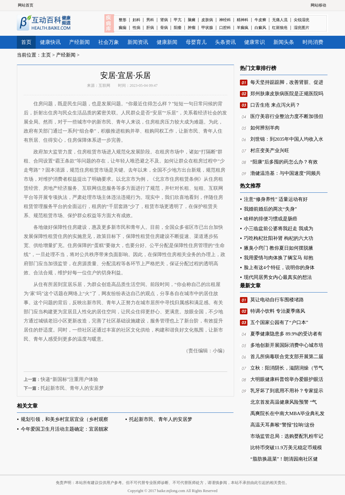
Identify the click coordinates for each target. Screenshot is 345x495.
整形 (122, 20)
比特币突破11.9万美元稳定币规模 (286, 447)
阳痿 (178, 27)
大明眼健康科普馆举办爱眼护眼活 (286, 379)
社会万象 (108, 42)
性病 (136, 27)
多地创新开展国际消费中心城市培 (286, 345)
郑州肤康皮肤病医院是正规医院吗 (286, 93)
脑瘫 (192, 20)
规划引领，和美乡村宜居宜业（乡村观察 (64, 419)
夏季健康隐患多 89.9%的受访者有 (286, 333)
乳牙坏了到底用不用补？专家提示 (286, 390)
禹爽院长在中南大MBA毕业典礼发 (287, 413)
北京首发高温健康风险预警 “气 (283, 402)
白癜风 (260, 27)
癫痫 (122, 27)
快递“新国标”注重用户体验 (69, 379)
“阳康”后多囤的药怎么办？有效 (284, 161)
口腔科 (225, 27)
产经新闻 (79, 42)
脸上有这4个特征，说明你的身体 (279, 267)
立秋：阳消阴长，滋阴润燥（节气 (286, 368)
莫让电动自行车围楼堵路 (277, 299)
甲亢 (178, 20)
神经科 (225, 20)
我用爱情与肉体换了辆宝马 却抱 (278, 257)
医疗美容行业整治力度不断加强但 (286, 116)
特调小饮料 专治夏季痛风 (277, 311)
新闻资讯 (137, 42)
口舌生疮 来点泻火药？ (275, 105)
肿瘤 (192, 27)
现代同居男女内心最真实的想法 (278, 277)
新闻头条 (283, 42)
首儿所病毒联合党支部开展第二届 (286, 356)
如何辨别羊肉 (265, 127)
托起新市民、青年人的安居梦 (72, 388)
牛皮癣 (260, 20)
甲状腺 (207, 27)
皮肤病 (207, 20)
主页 (46, 55)
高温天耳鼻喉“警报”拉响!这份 (282, 424)
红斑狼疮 (280, 27)
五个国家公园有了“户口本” (279, 322)
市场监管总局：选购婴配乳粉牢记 (286, 436)
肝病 (150, 27)
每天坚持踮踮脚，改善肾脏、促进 (286, 82)
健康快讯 (50, 42)
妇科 (136, 20)
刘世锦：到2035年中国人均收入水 (286, 139)
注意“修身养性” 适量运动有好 (276, 199)
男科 (150, 20)
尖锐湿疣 (301, 20)
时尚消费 (313, 42)
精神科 (242, 20)
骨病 (164, 27)
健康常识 (254, 42)
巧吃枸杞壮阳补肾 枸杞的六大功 (278, 238)
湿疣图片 (301, 27)
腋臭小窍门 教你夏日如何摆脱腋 (278, 248)
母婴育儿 (196, 42)
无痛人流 (280, 20)
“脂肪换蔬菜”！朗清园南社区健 (284, 459)
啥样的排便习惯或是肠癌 (270, 218)
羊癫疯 (242, 27)
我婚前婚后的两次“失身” (270, 209)
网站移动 (318, 5)
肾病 (164, 20)
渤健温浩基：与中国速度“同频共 (285, 173)
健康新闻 (167, 42)
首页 (26, 42)
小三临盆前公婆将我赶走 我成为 (278, 228)
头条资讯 (225, 42)
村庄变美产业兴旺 (269, 150)
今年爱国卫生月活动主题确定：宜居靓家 (64, 429)
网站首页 (25, 5)
